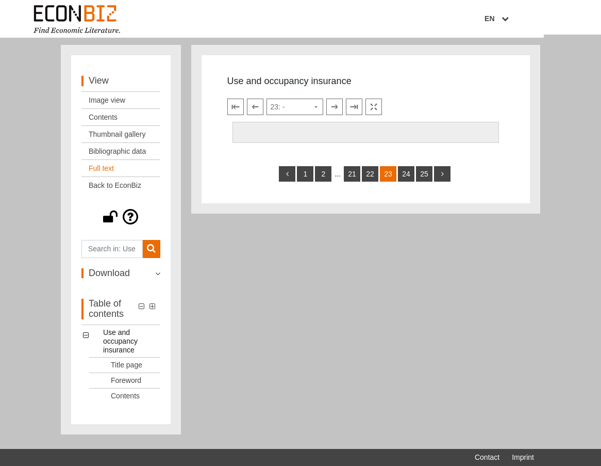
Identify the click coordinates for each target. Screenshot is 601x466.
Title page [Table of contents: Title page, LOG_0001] (126, 369)
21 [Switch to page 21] (352, 178)
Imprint (523, 457)
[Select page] (295, 111)
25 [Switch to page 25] (424, 178)
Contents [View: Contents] (103, 121)
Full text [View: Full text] (101, 172)
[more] (442, 178)
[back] (287, 178)
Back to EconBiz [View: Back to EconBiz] (115, 189)
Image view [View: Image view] (107, 104)
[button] (120, 221)
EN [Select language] (526, 19)
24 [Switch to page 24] (406, 178)
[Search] (151, 253)
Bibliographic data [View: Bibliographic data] (117, 155)
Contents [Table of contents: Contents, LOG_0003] (125, 400)
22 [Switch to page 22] (370, 178)
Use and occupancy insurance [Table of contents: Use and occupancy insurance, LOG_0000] (120, 345)
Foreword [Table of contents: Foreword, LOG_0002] (126, 384)
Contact (487, 457)
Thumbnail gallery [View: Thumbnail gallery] (117, 138)
